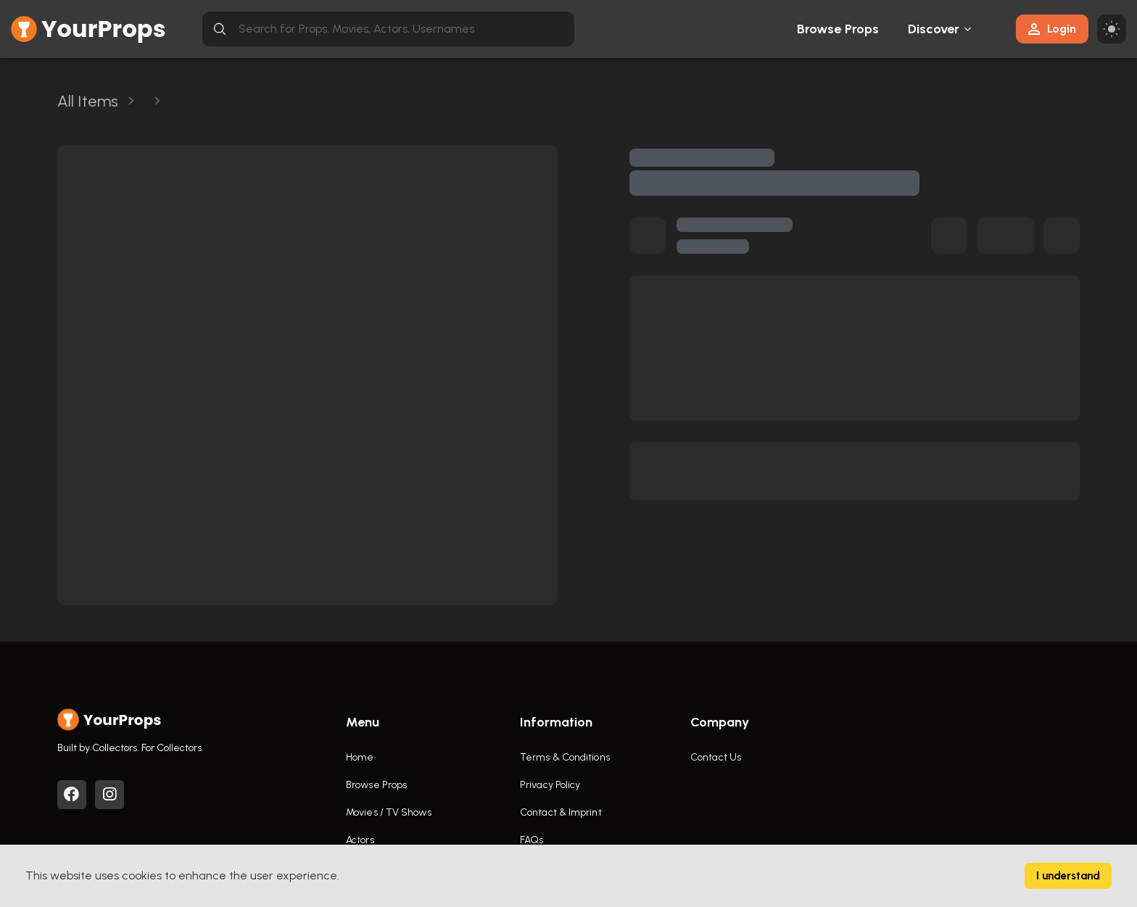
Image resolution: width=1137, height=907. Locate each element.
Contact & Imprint (561, 812)
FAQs (531, 840)
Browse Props (838, 29)
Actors (360, 840)
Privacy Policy (550, 785)
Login (1052, 29)
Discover (934, 29)
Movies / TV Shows (388, 812)
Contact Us (715, 757)
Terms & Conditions (565, 757)
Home (359, 757)
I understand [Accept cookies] (1068, 875)
